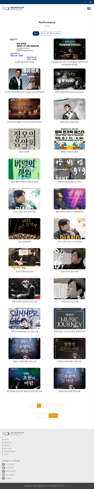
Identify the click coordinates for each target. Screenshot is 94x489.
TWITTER (8, 468)
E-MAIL (6, 479)
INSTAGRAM (9, 472)
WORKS (7, 446)
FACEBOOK (8, 465)
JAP (90, 2)
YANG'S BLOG (9, 452)
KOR (85, 2)
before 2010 (55, 33)
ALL (35, 33)
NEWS (6, 440)
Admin (68, 486)
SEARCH (53, 416)
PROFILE (7, 443)
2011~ (43, 33)
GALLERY (8, 449)
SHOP (6, 454)
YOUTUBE (8, 475)
